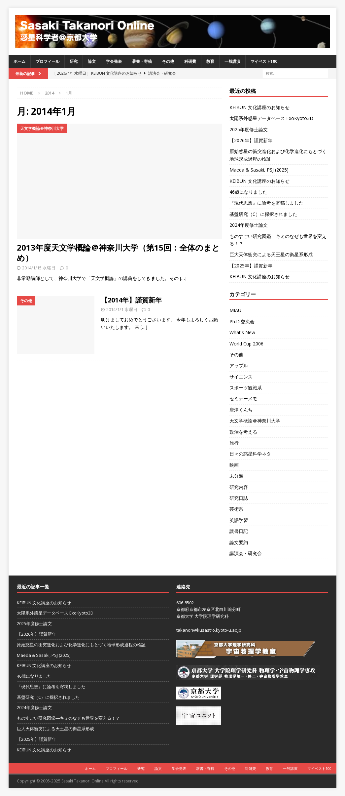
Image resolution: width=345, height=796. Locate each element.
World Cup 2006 (246, 343)
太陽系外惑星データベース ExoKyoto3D (271, 118)
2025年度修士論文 (248, 129)
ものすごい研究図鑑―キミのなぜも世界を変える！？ (68, 718)
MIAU (235, 310)
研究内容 (238, 487)
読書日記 (238, 531)
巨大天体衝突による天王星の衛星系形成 (271, 254)
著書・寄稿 (142, 61)
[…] (183, 278)
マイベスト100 (264, 61)
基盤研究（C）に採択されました (263, 214)
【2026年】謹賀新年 (250, 140)
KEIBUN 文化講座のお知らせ (259, 107)
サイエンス (241, 377)
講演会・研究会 (245, 553)
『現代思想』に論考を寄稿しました (266, 203)
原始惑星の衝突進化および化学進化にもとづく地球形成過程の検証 (81, 645)
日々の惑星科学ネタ (250, 454)
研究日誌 (238, 498)
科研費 (190, 61)
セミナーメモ (243, 398)
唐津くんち (241, 410)
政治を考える (243, 432)
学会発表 (114, 61)
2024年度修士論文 (248, 225)
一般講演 (232, 61)
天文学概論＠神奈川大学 (254, 421)
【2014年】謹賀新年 (131, 300)
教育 (210, 61)
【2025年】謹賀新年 (250, 265)
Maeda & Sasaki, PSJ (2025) (259, 170)
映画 (234, 465)
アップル (238, 365)
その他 (168, 61)
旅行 (234, 443)
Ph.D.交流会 (242, 321)
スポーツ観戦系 (245, 387)
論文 (92, 61)
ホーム (19, 61)
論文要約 (238, 542)
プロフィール (47, 61)
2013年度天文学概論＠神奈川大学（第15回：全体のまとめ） (118, 252)
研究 (74, 61)
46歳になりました (248, 192)
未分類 (236, 476)
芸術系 (236, 509)
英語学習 (238, 520)
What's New (242, 332)
